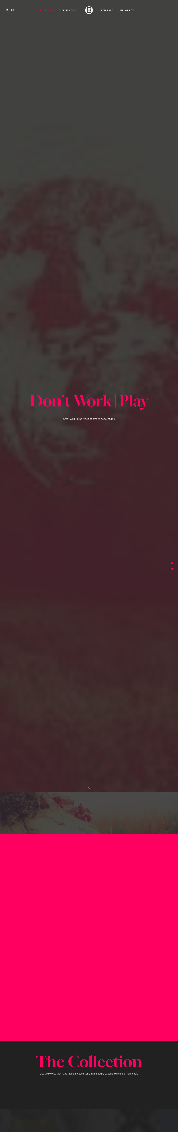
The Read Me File (68, 10)
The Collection (44, 10)
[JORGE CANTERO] (89, 10)
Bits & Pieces (127, 10)
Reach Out (108, 10)
